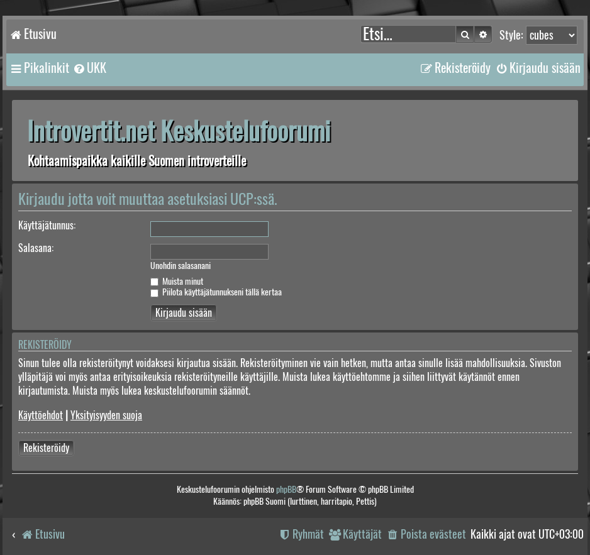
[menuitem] (89, 68)
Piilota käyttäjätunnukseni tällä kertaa (216, 292)
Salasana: (35, 248)
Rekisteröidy (46, 447)
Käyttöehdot (40, 415)
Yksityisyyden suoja (106, 415)
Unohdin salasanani (180, 265)
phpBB (286, 489)
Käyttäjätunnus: (46, 225)
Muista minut (176, 281)
